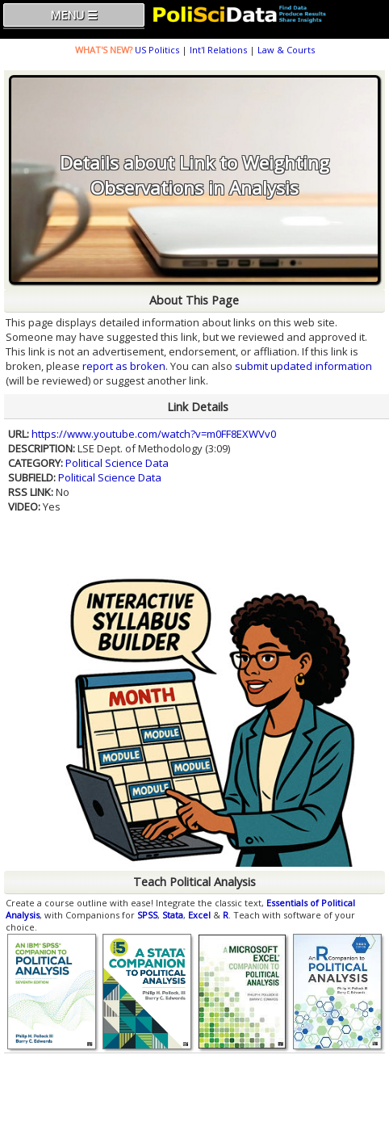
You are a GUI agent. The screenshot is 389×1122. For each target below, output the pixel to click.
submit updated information (303, 366)
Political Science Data (117, 463)
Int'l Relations (218, 50)
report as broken (123, 366)
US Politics (157, 50)
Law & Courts (286, 50)
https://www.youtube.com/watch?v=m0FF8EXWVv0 (153, 434)
